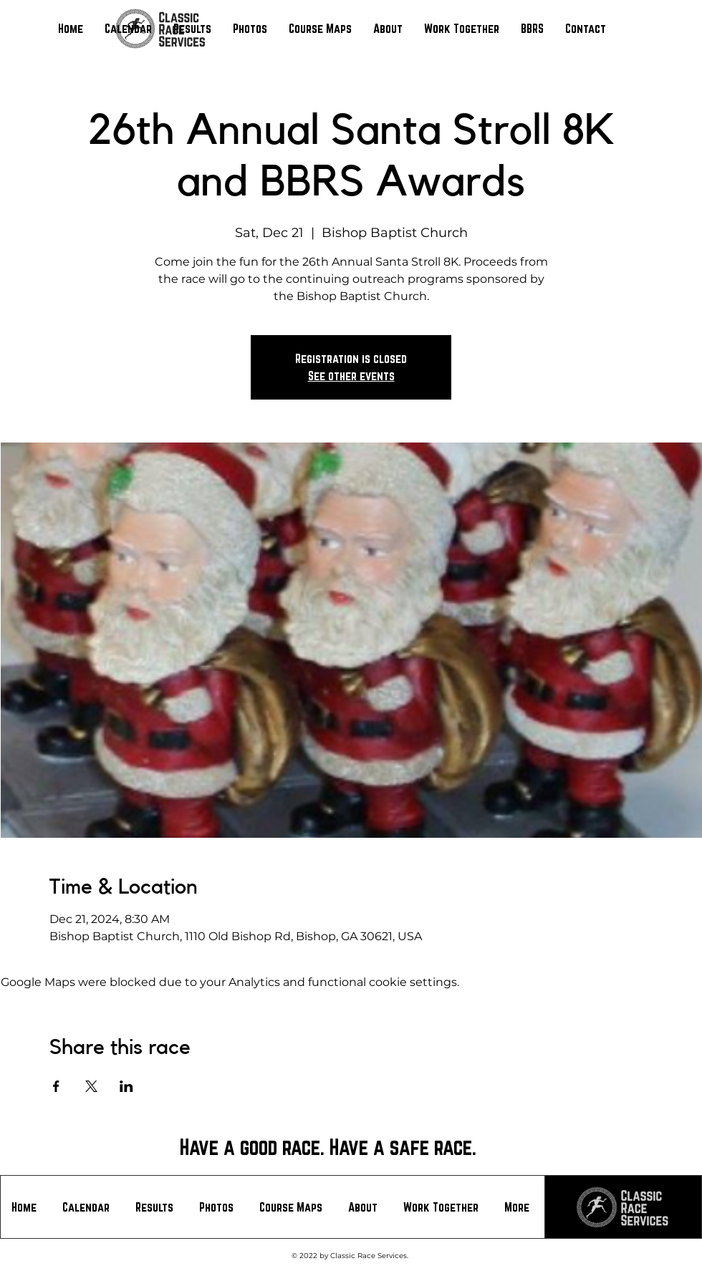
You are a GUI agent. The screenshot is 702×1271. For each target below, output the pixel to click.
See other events (351, 375)
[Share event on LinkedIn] (126, 1086)
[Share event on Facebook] (56, 1086)
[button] (192, 29)
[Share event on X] (91, 1086)
